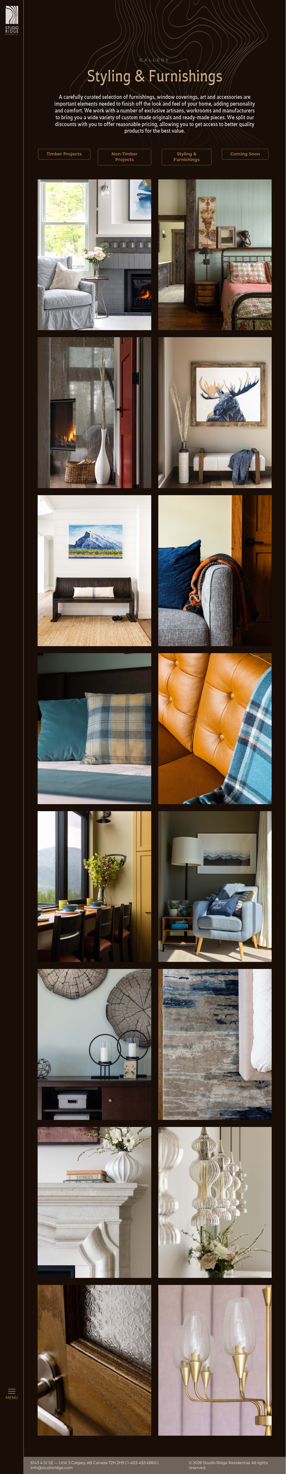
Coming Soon (245, 154)
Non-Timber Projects (124, 156)
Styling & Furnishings (187, 156)
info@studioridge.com (52, 1468)
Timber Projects (64, 154)
